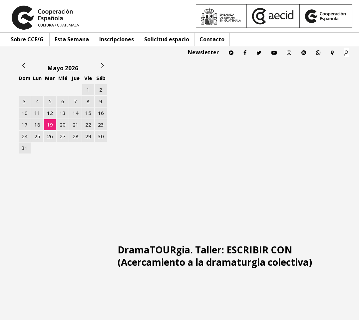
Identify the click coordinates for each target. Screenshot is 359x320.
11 (37, 113)
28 (76, 136)
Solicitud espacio (166, 39)
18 (37, 124)
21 (76, 124)
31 (25, 148)
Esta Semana (72, 39)
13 (63, 113)
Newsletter (203, 52)
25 (37, 136)
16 (101, 113)
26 (50, 136)
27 (63, 136)
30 (101, 136)
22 (88, 124)
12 (50, 113)
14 (76, 113)
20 (63, 124)
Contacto (211, 39)
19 (50, 124)
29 (88, 136)
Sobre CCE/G (27, 39)
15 (88, 113)
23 (101, 124)
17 (25, 124)
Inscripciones (116, 39)
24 (25, 136)
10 (25, 113)
